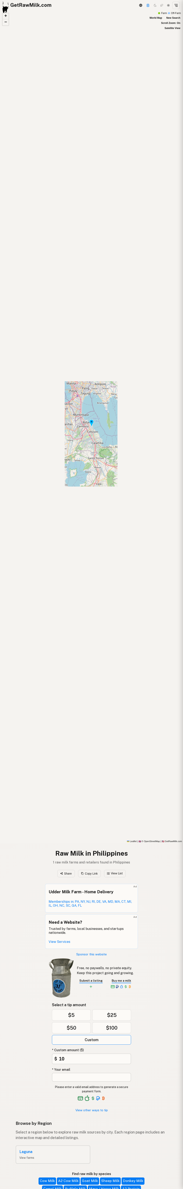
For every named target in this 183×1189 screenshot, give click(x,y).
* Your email (61, 1070)
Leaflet (132, 841)
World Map (155, 17)
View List (115, 873)
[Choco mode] (161, 5)
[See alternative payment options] (98, 1098)
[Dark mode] (155, 5)
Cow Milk (47, 1181)
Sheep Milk (110, 1181)
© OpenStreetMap (149, 841)
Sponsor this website (91, 954)
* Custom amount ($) (68, 1050)
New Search (173, 17)
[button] (91, 423)
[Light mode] (168, 5)
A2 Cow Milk (68, 1181)
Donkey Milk (133, 1181)
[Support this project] (148, 5)
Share (66, 873)
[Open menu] (176, 5)
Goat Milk (90, 1181)
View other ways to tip (91, 1110)
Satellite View (172, 28)
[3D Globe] (140, 5)
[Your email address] (91, 1077)
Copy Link (89, 873)
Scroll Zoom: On (170, 23)
